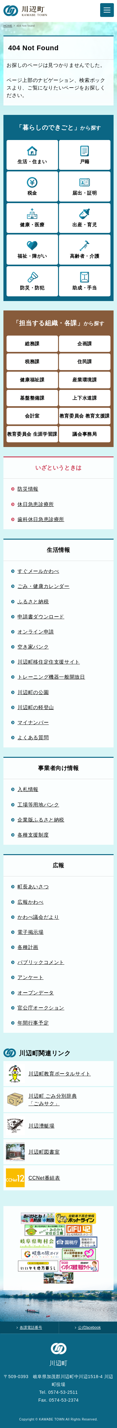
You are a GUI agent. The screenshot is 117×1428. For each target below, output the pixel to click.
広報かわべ (30, 902)
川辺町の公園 (33, 692)
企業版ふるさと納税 (40, 819)
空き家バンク (33, 646)
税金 (32, 186)
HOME (7, 25)
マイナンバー (33, 722)
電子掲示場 (30, 932)
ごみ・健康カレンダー (43, 586)
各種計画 (27, 947)
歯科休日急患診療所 (40, 519)
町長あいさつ (33, 886)
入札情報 (27, 789)
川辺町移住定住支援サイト (48, 662)
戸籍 (84, 154)
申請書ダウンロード (40, 616)
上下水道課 (84, 398)
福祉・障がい (32, 249)
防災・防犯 (32, 280)
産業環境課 (84, 379)
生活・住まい (32, 154)
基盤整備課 (32, 398)
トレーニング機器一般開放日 (51, 677)
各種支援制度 (33, 835)
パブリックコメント (40, 962)
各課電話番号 (31, 1327)
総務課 (32, 343)
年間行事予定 (33, 1023)
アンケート (30, 977)
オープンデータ (35, 992)
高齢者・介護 (84, 249)
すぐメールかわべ (38, 571)
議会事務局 (84, 434)
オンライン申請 (35, 631)
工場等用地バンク (38, 804)
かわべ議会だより (38, 917)
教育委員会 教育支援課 (85, 415)
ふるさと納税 (33, 601)
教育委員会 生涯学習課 (32, 434)
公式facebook (89, 1327)
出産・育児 (84, 217)
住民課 (84, 361)
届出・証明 (84, 186)
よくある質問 (33, 737)
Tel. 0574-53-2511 (58, 1392)
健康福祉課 (32, 379)
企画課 (84, 343)
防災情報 (27, 489)
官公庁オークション (40, 1007)
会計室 (32, 415)
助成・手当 (84, 280)
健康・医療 (32, 217)
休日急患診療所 (35, 504)
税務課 (32, 361)
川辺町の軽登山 (35, 707)
